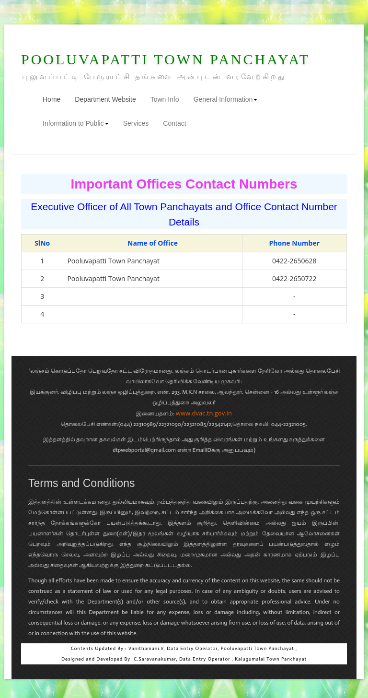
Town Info (164, 99)
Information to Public (76, 123)
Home (55, 98)
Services (136, 123)
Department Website (105, 99)
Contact (174, 123)
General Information (226, 99)
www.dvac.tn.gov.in (204, 413)
